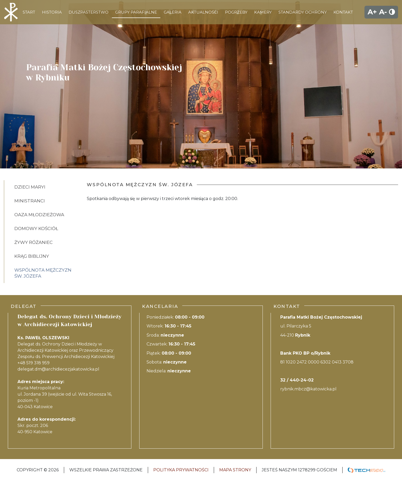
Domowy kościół (36, 228)
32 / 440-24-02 (297, 380)
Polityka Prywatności (181, 469)
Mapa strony (235, 469)
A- (383, 12)
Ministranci (29, 200)
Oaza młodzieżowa (39, 214)
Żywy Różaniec (33, 242)
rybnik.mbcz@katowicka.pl (308, 388)
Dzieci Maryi (29, 187)
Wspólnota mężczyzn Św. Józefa (42, 273)
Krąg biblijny (31, 256)
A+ (372, 12)
